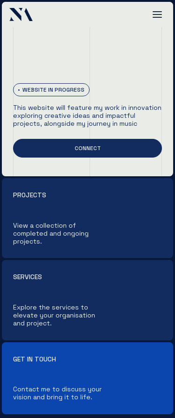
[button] (157, 14)
